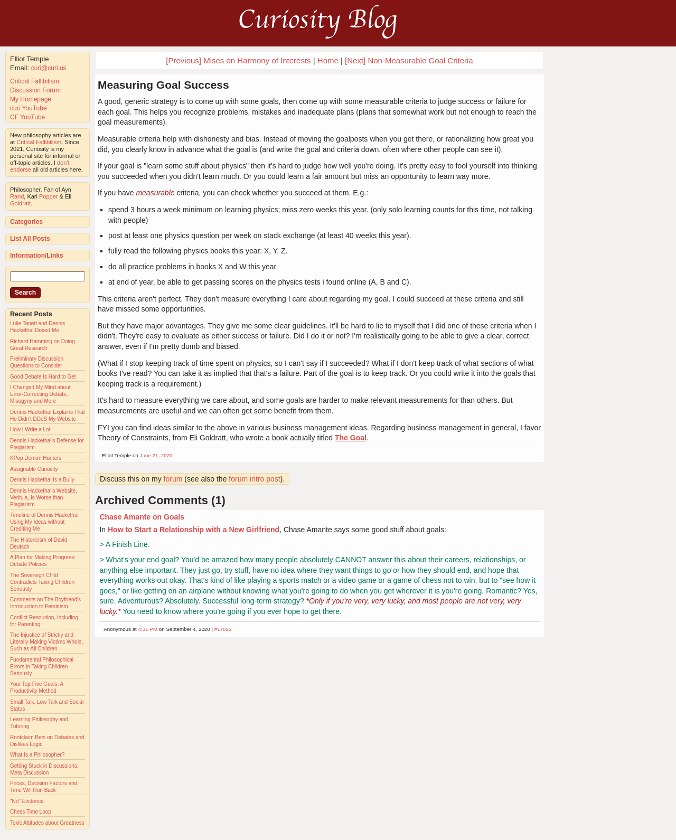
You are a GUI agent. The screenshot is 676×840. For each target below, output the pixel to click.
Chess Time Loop (30, 812)
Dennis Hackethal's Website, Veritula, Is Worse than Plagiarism (43, 497)
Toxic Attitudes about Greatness (47, 823)
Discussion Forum (35, 90)
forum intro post (254, 479)
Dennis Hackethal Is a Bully (42, 480)
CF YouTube (27, 117)
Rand (17, 196)
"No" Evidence (27, 801)
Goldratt (20, 203)
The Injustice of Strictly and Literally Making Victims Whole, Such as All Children (46, 642)
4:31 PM (148, 629)
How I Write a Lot (30, 429)
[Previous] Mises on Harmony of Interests (238, 60)
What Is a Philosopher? (37, 755)
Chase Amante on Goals (141, 517)
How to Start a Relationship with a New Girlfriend (193, 529)
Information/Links (36, 255)
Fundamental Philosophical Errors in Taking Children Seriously (41, 666)
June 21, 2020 (156, 455)
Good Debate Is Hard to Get (43, 377)
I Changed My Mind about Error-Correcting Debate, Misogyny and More (40, 394)
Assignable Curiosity (34, 469)
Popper (48, 196)
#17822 (223, 629)
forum (173, 479)
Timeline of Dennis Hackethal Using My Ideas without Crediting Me (44, 522)
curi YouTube (28, 108)
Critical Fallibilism (34, 81)
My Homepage (30, 99)
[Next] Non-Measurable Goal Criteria (409, 60)
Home (328, 60)
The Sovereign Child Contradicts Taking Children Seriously (42, 582)
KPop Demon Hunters (35, 458)
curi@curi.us (49, 68)
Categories (26, 221)
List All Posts (30, 238)
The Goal (351, 437)
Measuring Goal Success (163, 85)
